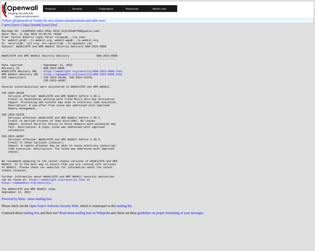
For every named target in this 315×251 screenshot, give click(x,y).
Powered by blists (13, 231)
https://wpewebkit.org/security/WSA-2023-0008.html (83, 83)
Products (50, 8)
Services (77, 8)
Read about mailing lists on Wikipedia (84, 245)
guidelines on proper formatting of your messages (170, 245)
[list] (54, 25)
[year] (46, 25)
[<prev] (7, 25)
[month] (36, 25)
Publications (106, 8)
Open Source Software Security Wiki (53, 238)
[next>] (17, 25)
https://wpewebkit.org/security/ (27, 213)
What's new (159, 8)
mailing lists (31, 245)
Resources (132, 8)
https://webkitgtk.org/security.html (57, 210)
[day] (26, 25)
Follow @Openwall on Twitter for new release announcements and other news (54, 20)
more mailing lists (40, 231)
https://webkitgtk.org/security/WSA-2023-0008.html (83, 80)
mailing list (124, 238)
